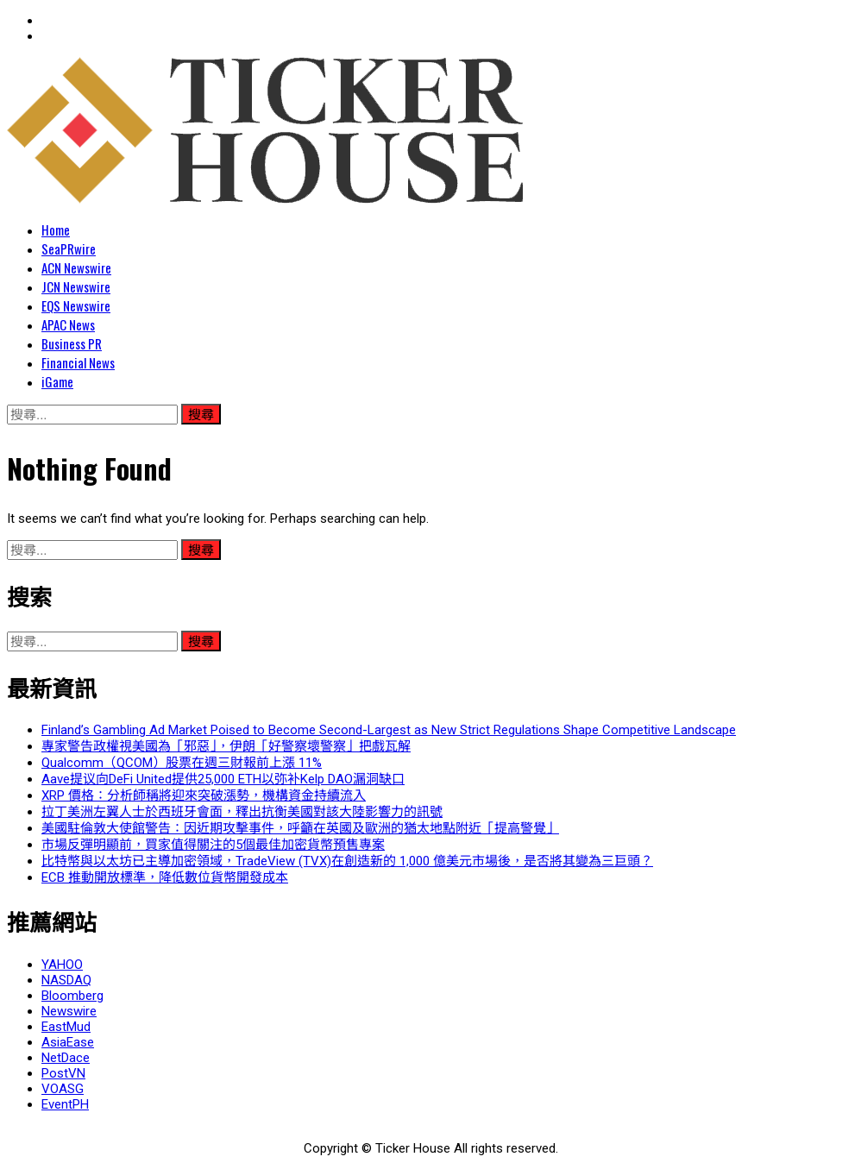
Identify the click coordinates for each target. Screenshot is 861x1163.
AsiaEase (67, 1042)
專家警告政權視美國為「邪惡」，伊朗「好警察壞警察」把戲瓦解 (226, 746)
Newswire (69, 1011)
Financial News (78, 362)
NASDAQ (66, 980)
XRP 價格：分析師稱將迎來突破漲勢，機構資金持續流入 (203, 795)
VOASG (62, 1089)
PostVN (63, 1073)
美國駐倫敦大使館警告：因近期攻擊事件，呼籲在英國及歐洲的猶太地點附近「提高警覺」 (300, 828)
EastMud (66, 1026)
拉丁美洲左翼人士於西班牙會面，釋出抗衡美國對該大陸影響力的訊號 (242, 812)
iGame (57, 381)
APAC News (68, 324)
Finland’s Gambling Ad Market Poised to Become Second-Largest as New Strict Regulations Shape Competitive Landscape (388, 730)
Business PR (71, 343)
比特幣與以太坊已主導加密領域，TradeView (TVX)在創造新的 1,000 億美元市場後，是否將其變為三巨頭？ (347, 861)
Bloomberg (72, 995)
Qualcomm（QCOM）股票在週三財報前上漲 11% (181, 762)
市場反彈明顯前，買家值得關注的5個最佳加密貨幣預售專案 (213, 844)
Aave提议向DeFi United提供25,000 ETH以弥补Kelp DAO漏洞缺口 (223, 779)
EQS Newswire (75, 305)
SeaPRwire (68, 248)
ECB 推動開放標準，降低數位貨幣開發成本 (164, 877)
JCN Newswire (75, 286)
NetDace (65, 1058)
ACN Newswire (76, 267)
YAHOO (62, 964)
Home (55, 229)
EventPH (65, 1104)
